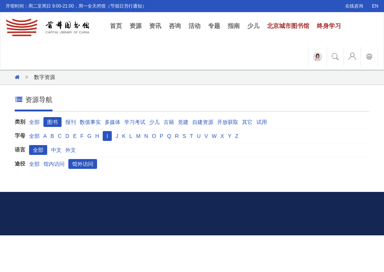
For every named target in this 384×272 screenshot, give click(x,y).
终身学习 (329, 26)
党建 (183, 122)
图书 (52, 122)
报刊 (70, 122)
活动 (194, 26)
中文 (56, 150)
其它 (247, 122)
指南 (234, 26)
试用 (261, 122)
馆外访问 (82, 164)
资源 (136, 26)
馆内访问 (54, 164)
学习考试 (134, 122)
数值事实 (90, 122)
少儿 (253, 26)
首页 (118, 25)
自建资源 (202, 122)
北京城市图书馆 (288, 26)
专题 (214, 26)
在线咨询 (354, 6)
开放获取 (227, 122)
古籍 (168, 122)
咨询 (175, 26)
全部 (34, 122)
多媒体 (112, 122)
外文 (70, 150)
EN (375, 6)
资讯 (155, 26)
